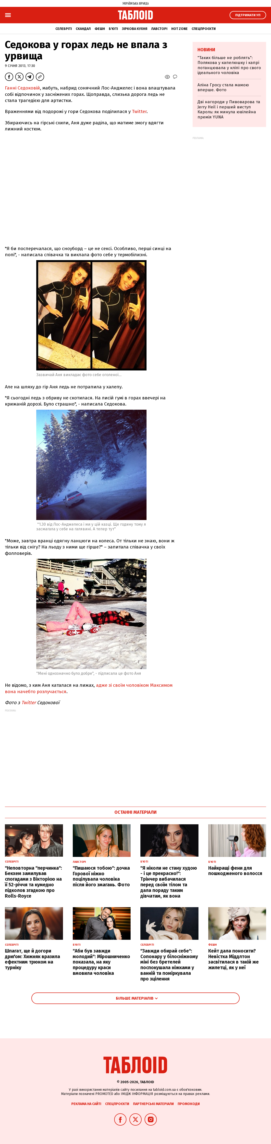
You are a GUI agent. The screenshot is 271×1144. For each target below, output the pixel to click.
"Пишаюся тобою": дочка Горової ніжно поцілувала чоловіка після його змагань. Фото (101, 876)
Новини (206, 49)
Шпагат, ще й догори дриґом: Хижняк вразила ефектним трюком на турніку (32, 959)
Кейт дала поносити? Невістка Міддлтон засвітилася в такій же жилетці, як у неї (233, 959)
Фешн (100, 29)
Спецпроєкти (204, 29)
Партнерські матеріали (153, 1104)
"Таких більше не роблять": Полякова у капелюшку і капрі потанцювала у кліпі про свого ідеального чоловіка (229, 65)
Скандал (83, 29)
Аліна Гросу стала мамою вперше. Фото (223, 87)
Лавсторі (159, 29)
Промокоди (189, 1104)
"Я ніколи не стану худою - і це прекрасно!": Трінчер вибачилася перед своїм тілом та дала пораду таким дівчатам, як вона (168, 882)
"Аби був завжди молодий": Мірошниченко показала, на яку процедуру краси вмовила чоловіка (101, 962)
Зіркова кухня (134, 29)
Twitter (139, 111)
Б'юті (113, 29)
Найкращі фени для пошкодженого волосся (235, 871)
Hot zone (179, 29)
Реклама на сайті (86, 1104)
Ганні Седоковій (22, 88)
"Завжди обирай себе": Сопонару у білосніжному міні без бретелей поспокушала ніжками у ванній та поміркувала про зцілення (169, 965)
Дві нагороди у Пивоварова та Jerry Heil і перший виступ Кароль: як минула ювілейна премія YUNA (228, 109)
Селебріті (63, 29)
